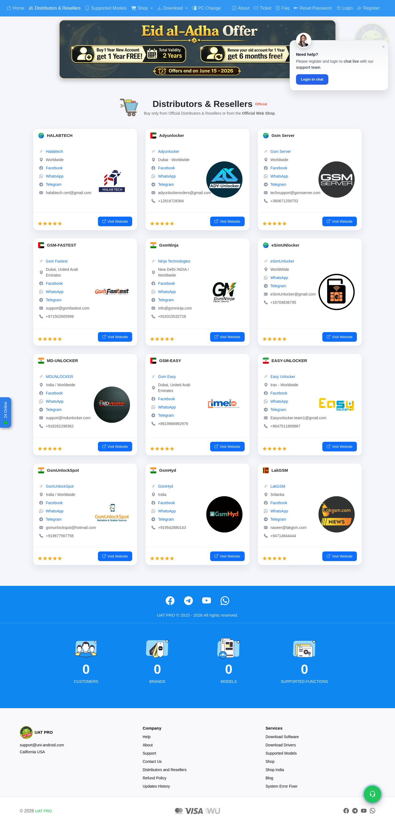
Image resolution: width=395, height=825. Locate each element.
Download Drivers (281, 745)
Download (170, 8)
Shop (139, 8)
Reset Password (313, 8)
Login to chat (312, 79)
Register (368, 8)
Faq (282, 8)
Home (15, 8)
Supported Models (106, 8)
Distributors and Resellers (165, 770)
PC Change (206, 8)
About (240, 8)
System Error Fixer (282, 786)
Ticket (262, 8)
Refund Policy (154, 778)
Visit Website (115, 221)
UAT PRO (43, 811)
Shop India (275, 770)
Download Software (282, 737)
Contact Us (152, 761)
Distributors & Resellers (55, 8)
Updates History (156, 786)
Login (344, 8)
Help (147, 737)
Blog (269, 778)
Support (149, 753)
